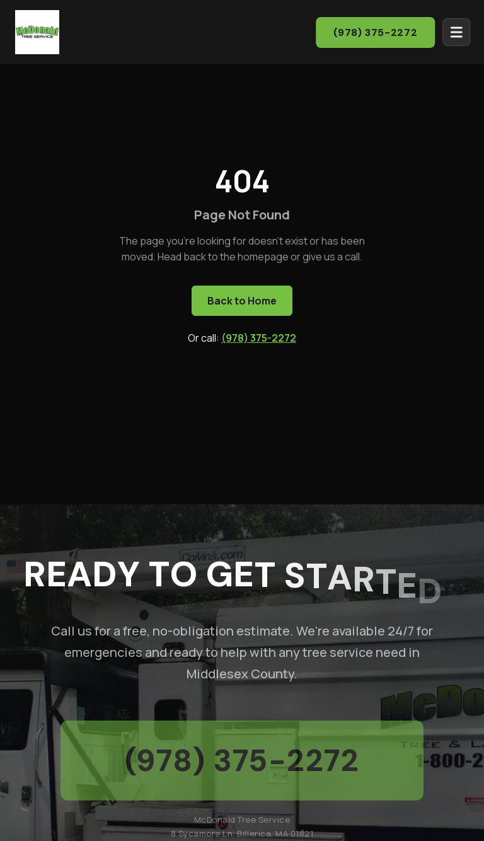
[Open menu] (462, 32)
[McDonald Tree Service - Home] (37, 31)
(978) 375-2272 (381, 32)
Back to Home (242, 301)
